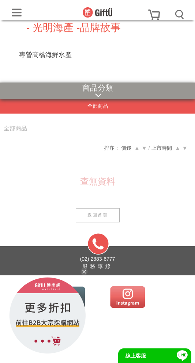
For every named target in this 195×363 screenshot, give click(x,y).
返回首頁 (97, 215)
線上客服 (135, 356)
